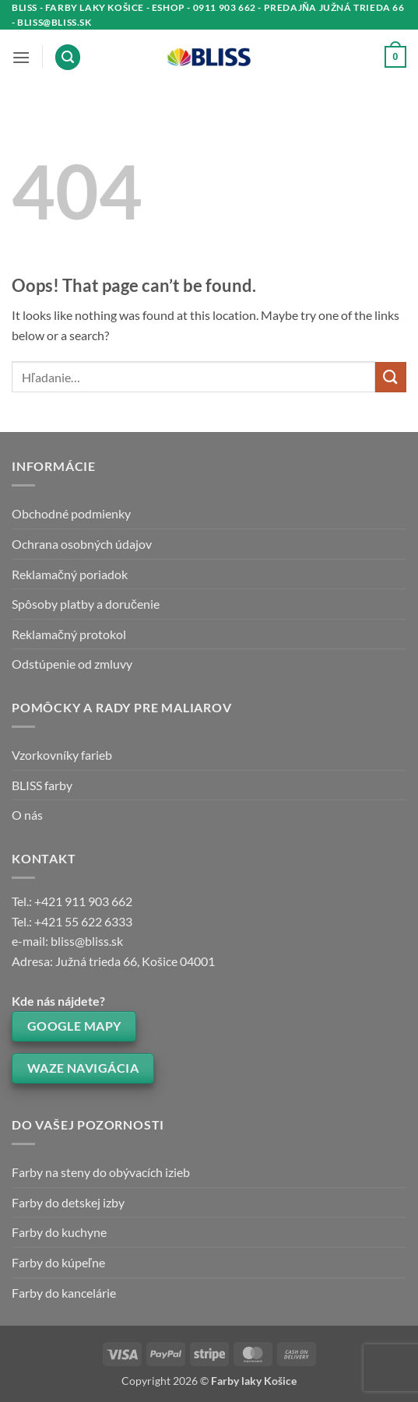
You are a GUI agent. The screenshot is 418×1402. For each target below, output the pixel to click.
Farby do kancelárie (64, 1292)
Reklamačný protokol (69, 634)
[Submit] (390, 377)
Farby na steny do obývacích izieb (101, 1172)
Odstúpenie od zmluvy (72, 663)
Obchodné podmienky (71, 513)
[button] (21, 57)
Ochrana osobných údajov (82, 543)
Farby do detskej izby (68, 1202)
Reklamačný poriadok (70, 574)
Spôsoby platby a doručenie (86, 603)
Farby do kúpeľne (58, 1262)
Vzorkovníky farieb (62, 754)
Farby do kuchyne (59, 1232)
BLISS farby (42, 785)
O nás (27, 814)
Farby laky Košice (254, 1380)
